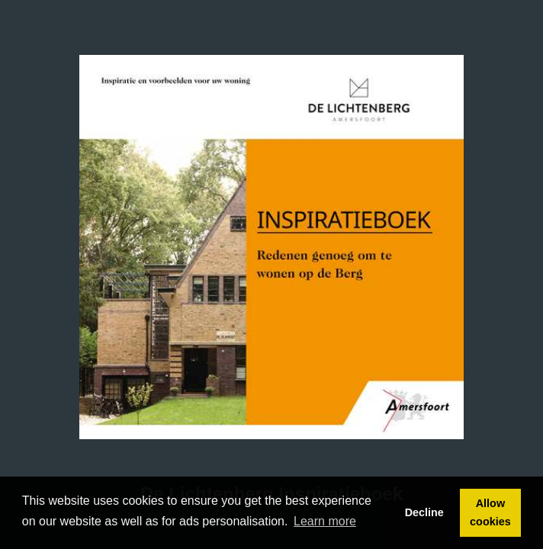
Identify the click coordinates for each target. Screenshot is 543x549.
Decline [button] (424, 512)
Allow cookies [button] (490, 512)
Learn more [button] (325, 521)
